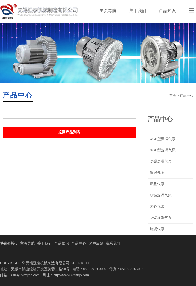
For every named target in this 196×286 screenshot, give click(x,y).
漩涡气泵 (157, 173)
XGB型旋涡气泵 (163, 150)
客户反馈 (96, 243)
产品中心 (78, 243)
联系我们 (113, 243)
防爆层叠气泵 (161, 161)
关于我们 (137, 10)
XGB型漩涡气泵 (163, 139)
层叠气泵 (157, 184)
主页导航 (108, 10)
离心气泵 (157, 206)
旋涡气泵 (157, 229)
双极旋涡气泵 (161, 195)
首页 (172, 95)
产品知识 (167, 10)
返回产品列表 (69, 132)
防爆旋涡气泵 (161, 218)
